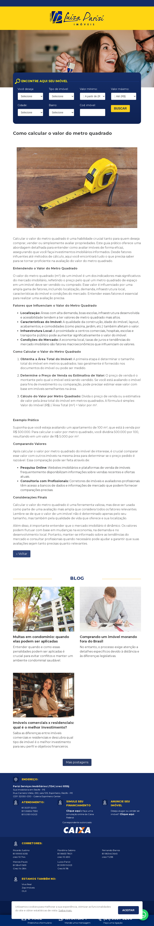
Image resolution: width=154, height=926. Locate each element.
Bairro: (53, 105)
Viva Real (27, 884)
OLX (24, 891)
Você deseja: (26, 89)
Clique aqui (73, 810)
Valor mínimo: (88, 89)
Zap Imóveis (28, 887)
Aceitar (128, 910)
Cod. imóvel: (88, 105)
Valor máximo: (120, 89)
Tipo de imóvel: (58, 89)
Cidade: (22, 105)
